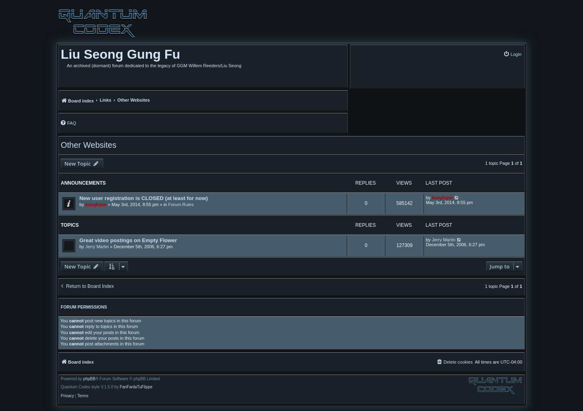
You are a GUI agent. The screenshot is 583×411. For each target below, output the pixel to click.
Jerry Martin (97, 246)
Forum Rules (181, 204)
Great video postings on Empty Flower (128, 240)
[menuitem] (512, 54)
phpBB (89, 379)
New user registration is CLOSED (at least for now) (143, 198)
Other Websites (88, 145)
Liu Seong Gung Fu (120, 54)
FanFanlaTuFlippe (136, 387)
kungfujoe (96, 204)
